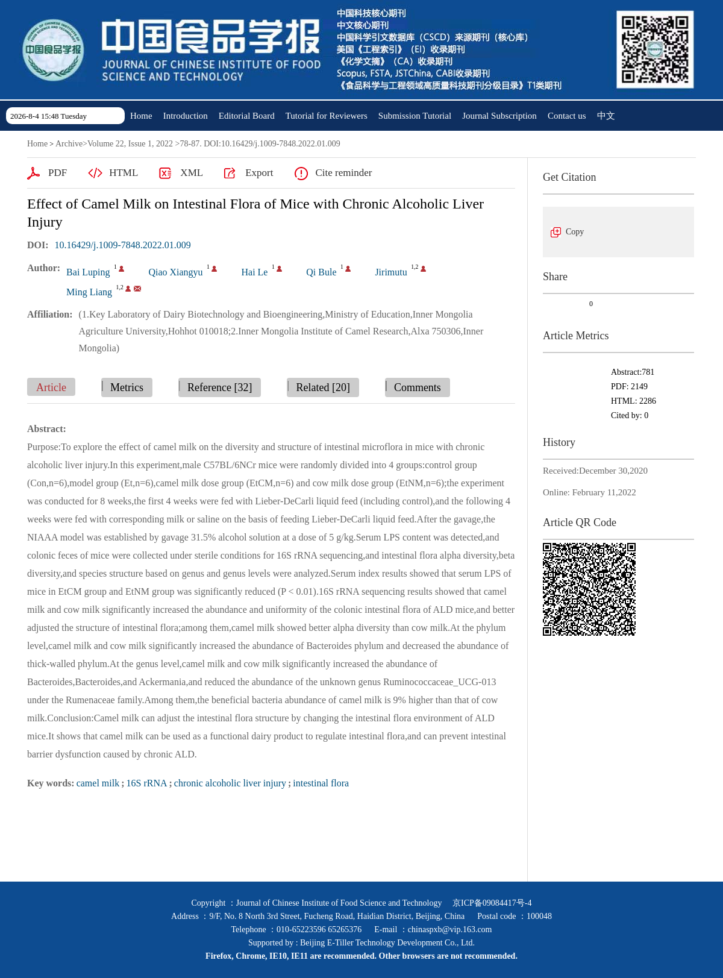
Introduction (185, 116)
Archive (69, 143)
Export (259, 172)
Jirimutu (391, 272)
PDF (57, 172)
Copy (575, 231)
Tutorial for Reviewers (327, 116)
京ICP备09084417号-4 (491, 902)
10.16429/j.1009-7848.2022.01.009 (123, 245)
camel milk (98, 783)
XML (191, 172)
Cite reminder (343, 172)
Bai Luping (88, 272)
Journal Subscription (499, 116)
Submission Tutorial (414, 116)
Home (141, 116)
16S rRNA (147, 783)
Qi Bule (321, 272)
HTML (123, 172)
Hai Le (254, 272)
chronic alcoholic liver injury (230, 783)
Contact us (567, 116)
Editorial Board (247, 116)
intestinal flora (321, 783)
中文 (606, 116)
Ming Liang (89, 292)
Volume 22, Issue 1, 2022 (130, 143)
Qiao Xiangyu (175, 272)
